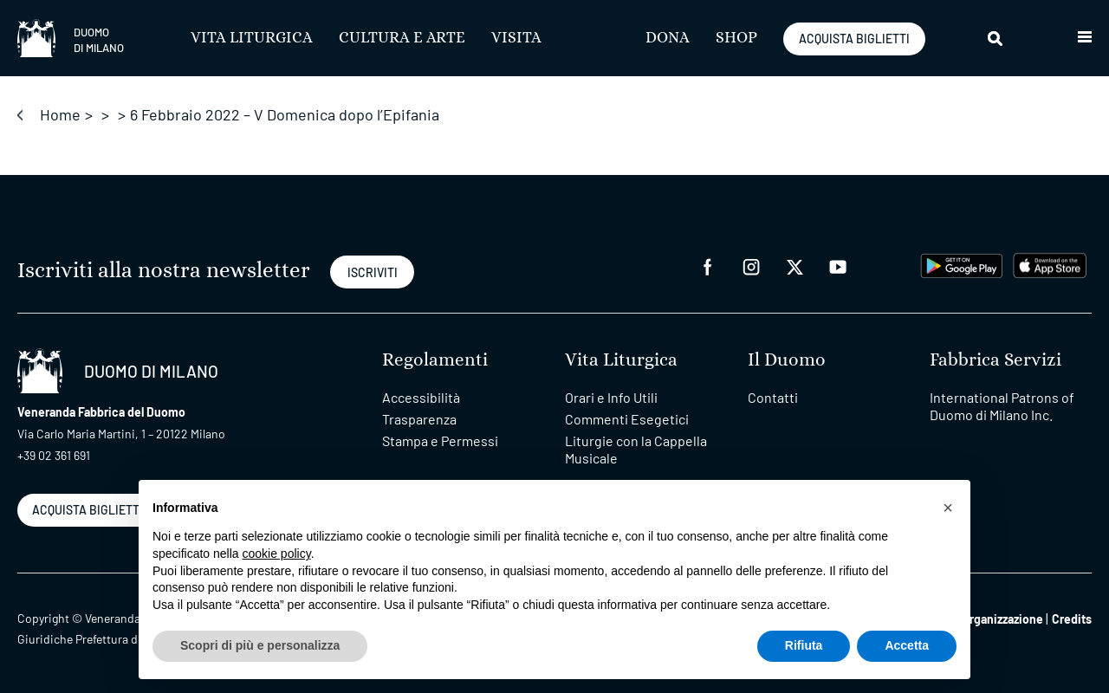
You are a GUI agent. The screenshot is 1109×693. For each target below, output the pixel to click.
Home (60, 114)
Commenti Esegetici (627, 419)
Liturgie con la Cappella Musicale (636, 449)
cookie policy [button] (277, 553)
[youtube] (837, 265)
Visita (516, 38)
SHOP (736, 38)
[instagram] (751, 265)
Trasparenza (419, 419)
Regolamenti (435, 360)
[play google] (962, 264)
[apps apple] (1050, 264)
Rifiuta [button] (804, 645)
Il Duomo (787, 360)
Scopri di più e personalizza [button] (260, 645)
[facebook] (708, 265)
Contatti (773, 397)
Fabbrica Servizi (995, 360)
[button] (1085, 38)
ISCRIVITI (372, 272)
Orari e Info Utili (611, 397)
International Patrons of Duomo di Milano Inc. (1002, 406)
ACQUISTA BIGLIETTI (854, 38)
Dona (667, 38)
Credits (1072, 619)
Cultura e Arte (402, 38)
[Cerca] (996, 38)
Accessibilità (421, 397)
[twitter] (794, 265)
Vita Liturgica (252, 38)
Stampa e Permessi (440, 440)
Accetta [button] (907, 645)
